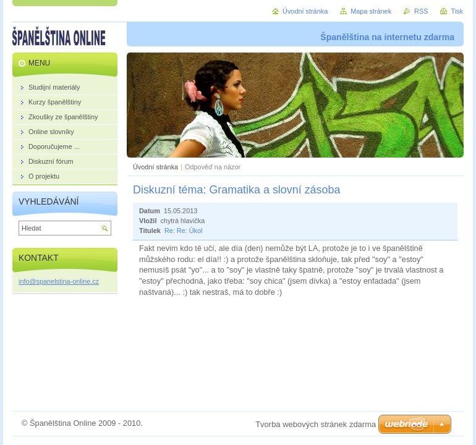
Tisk (457, 11)
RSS (421, 11)
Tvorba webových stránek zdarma (315, 424)
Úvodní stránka (155, 167)
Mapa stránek (371, 11)
